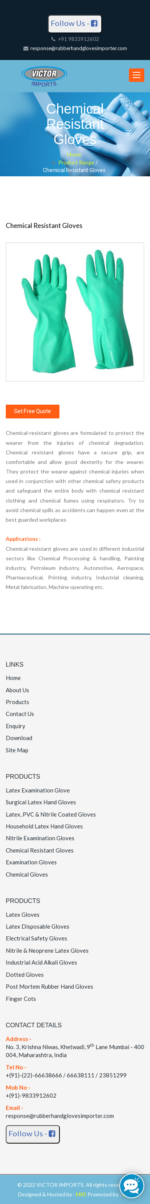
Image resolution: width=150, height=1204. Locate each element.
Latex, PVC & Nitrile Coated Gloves (51, 814)
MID (81, 1194)
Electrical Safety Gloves (36, 938)
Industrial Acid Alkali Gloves (41, 962)
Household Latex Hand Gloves (44, 826)
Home (74, 154)
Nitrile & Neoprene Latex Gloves (47, 950)
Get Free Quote (32, 411)
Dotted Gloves (25, 974)
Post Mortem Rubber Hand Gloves (49, 986)
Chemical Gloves (27, 874)
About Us (17, 690)
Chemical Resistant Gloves (40, 850)
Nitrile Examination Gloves (40, 838)
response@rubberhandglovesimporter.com (78, 48)
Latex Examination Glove (38, 790)
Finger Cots (21, 998)
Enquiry (15, 725)
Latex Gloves (23, 914)
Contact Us (20, 713)
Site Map (17, 750)
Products (17, 701)
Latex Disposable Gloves (37, 926)
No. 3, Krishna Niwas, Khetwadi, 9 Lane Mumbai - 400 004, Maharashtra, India (75, 1047)
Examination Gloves (31, 862)
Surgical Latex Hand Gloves (41, 802)
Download (19, 737)
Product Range (77, 162)
